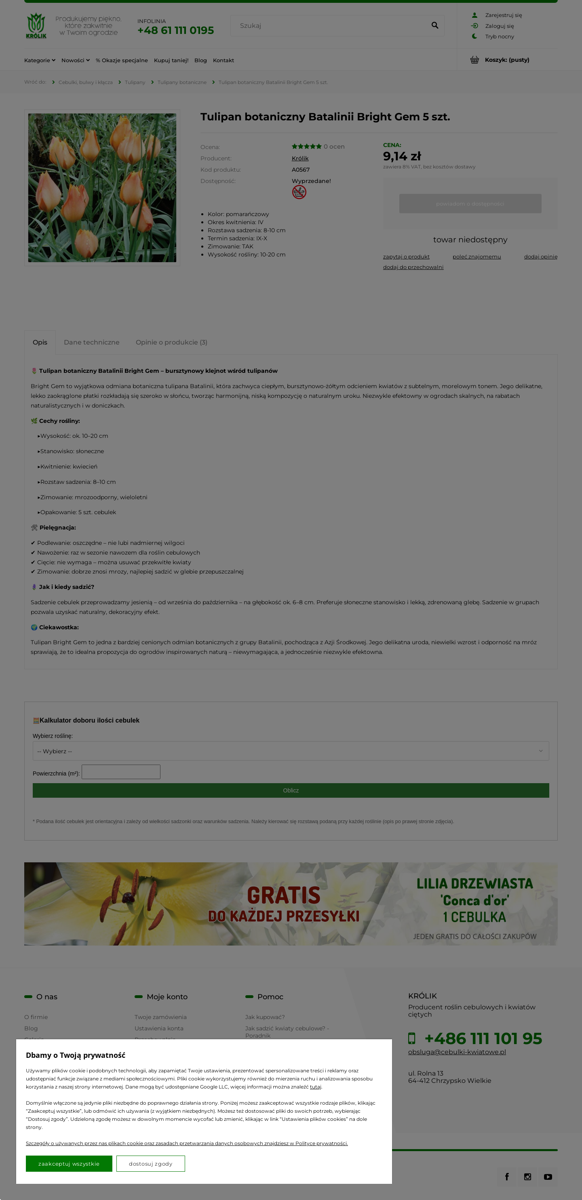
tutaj (315, 1087)
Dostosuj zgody (151, 1163)
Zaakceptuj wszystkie (69, 1163)
